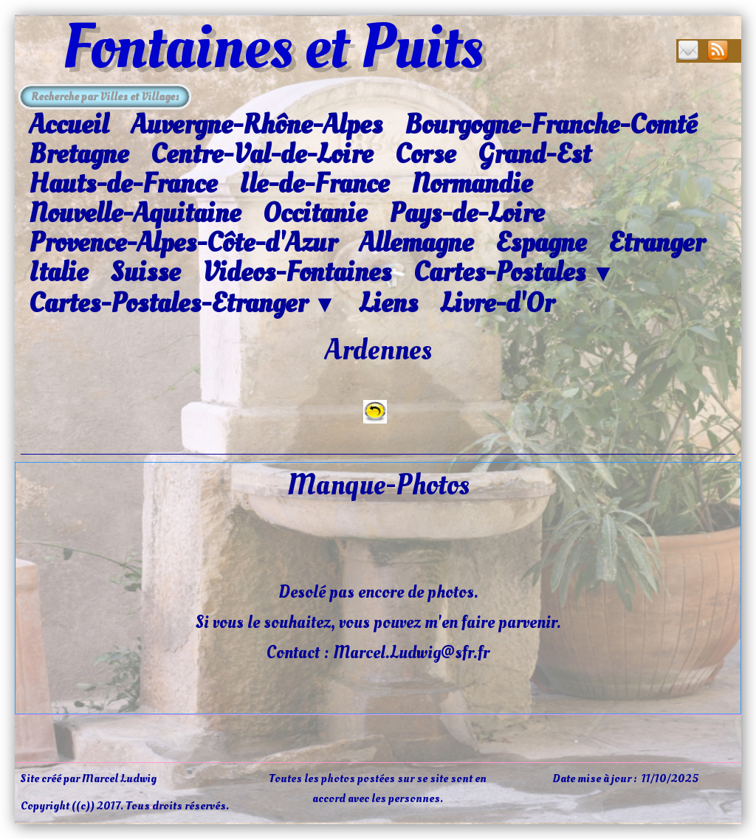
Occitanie (315, 213)
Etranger (656, 243)
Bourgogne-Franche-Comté (551, 124)
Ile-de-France (314, 183)
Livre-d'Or (497, 303)
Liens (388, 303)
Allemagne (416, 243)
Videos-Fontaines (296, 272)
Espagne (540, 243)
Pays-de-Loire (466, 213)
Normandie (471, 183)
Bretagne (78, 154)
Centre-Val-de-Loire (262, 154)
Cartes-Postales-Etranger (183, 304)
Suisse (145, 272)
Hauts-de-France (123, 183)
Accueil (69, 124)
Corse (425, 154)
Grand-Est (534, 154)
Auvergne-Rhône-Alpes (256, 124)
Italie (58, 272)
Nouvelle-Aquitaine (135, 213)
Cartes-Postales (514, 273)
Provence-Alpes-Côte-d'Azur (183, 243)
